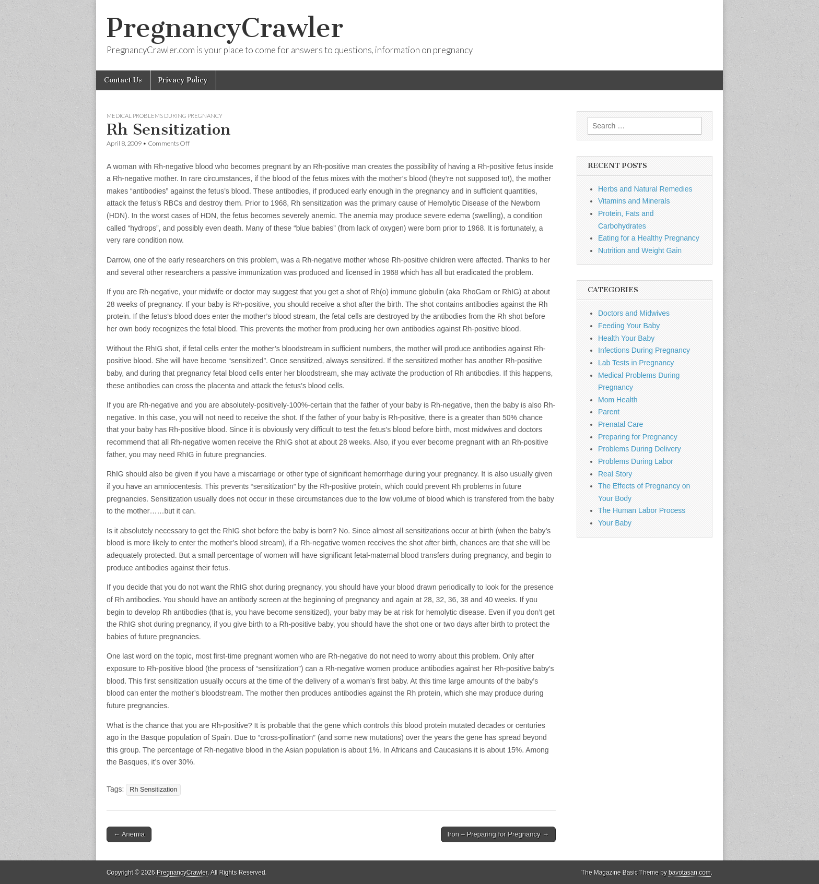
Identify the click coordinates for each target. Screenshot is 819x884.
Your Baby (614, 523)
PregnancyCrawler (225, 28)
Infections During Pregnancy (644, 350)
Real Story (615, 474)
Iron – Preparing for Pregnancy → (498, 834)
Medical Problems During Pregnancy (165, 115)
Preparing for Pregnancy (637, 437)
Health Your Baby (626, 338)
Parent (608, 412)
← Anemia (129, 834)
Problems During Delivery (639, 449)
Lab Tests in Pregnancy (636, 363)
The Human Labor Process (641, 510)
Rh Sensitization (153, 789)
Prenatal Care (620, 424)
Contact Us (123, 80)
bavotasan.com (690, 872)
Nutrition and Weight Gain (640, 250)
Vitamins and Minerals (634, 201)
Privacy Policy (183, 80)
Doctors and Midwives (634, 313)
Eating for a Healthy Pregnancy (648, 238)
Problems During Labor (635, 461)
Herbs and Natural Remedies (645, 189)
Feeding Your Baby (629, 325)
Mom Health (617, 400)
